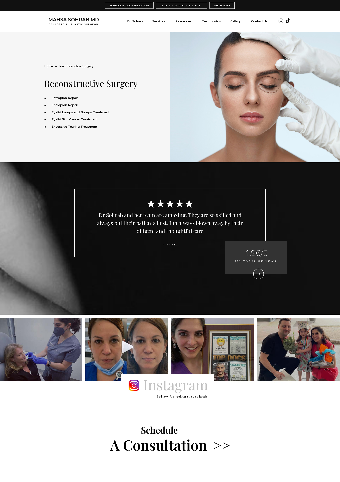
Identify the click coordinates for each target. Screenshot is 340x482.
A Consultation (170, 439)
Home (48, 66)
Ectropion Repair (65, 98)
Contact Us (259, 21)
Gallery (235, 21)
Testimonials (211, 21)
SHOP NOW (222, 5)
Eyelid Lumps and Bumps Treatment (80, 112)
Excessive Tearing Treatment (74, 126)
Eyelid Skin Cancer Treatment (75, 119)
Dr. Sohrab (135, 21)
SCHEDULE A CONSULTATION (129, 5)
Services (158, 21)
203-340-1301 (181, 5)
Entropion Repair (65, 105)
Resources (183, 21)
